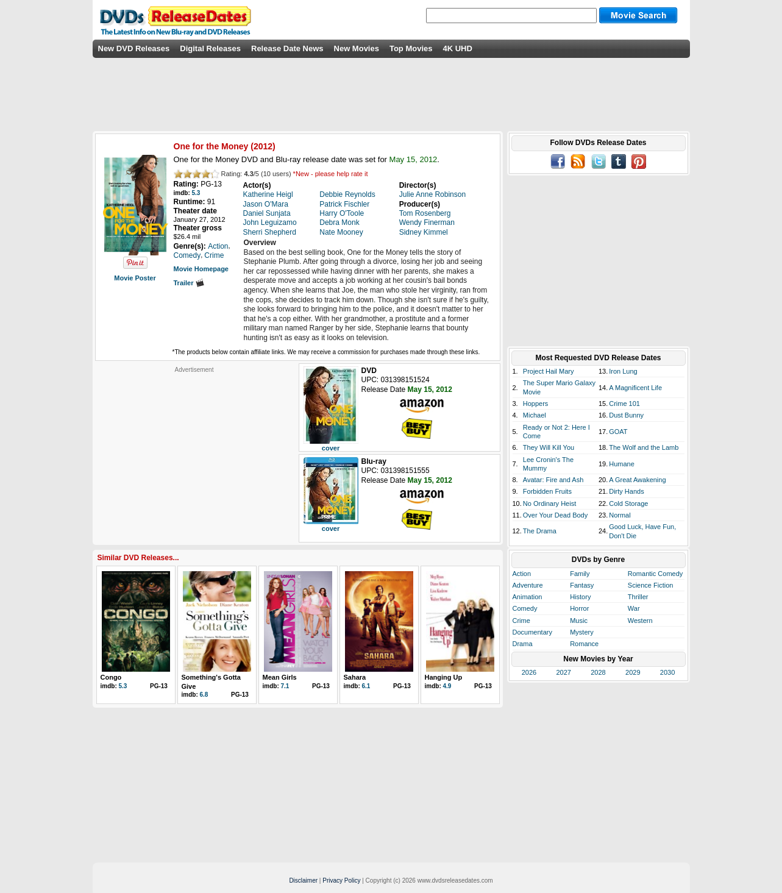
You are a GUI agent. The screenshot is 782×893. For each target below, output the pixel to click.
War (634, 608)
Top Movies (411, 48)
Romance (584, 643)
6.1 (366, 686)
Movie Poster (134, 278)
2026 (529, 672)
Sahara (355, 677)
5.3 (196, 193)
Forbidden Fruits (547, 491)
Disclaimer (303, 880)
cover (330, 448)
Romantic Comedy (655, 573)
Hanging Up (444, 677)
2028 (598, 672)
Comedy (525, 608)
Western (640, 620)
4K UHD (457, 48)
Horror (579, 608)
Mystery (582, 632)
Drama (523, 643)
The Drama (539, 531)
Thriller (638, 596)
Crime (521, 620)
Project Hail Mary (548, 371)
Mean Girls (280, 677)
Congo (111, 677)
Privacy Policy (341, 880)
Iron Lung (623, 371)
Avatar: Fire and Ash (553, 479)
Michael (534, 415)
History (580, 596)
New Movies (356, 48)
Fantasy (582, 585)
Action (522, 573)
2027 (563, 672)
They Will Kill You (548, 447)
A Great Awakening (637, 479)
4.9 (447, 686)
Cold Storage (628, 503)
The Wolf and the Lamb (643, 447)
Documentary (532, 632)
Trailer (189, 282)
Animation (527, 596)
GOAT (618, 431)
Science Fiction (651, 585)
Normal (619, 515)
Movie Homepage (201, 268)
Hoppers (536, 403)
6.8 (204, 694)
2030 (667, 672)
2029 (632, 672)
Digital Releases (210, 48)
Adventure (528, 585)
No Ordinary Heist (549, 503)
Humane (621, 464)
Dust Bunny (626, 415)
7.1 (285, 686)
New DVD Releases (134, 48)
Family (579, 573)
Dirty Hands (626, 491)
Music (579, 620)
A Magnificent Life (635, 387)
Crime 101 (624, 403)
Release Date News (287, 48)
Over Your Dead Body (555, 515)
